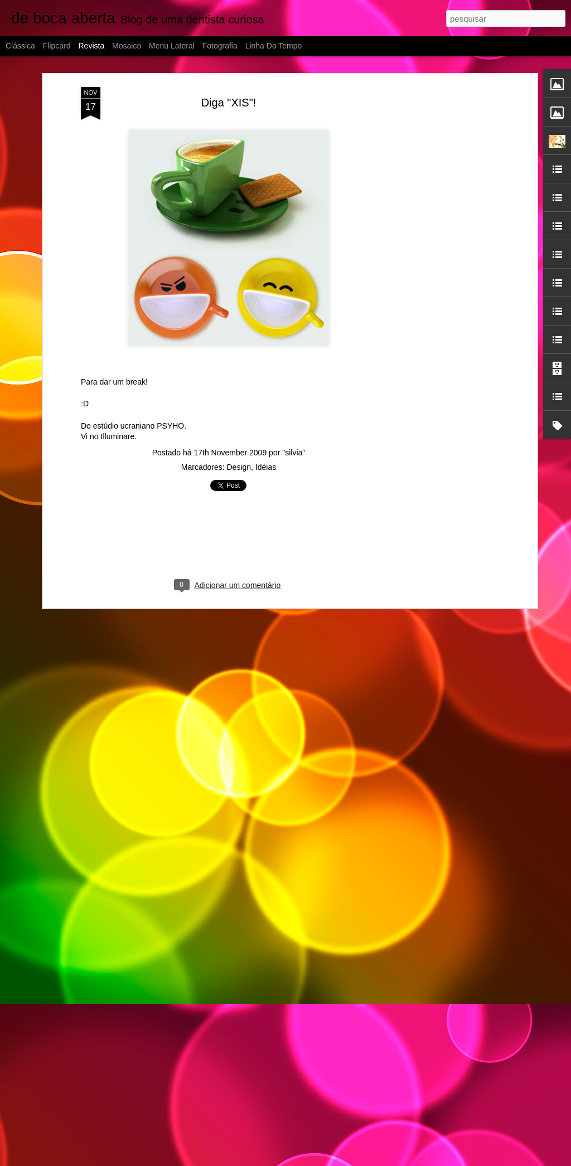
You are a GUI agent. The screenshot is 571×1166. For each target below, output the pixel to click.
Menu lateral (172, 45)
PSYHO (170, 425)
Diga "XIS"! (229, 102)
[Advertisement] (437, 262)
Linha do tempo (273, 45)
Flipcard (57, 45)
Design (238, 467)
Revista (91, 45)
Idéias (265, 467)
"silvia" (293, 452)
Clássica (20, 45)
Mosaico (126, 45)
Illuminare (118, 436)
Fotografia (220, 45)
